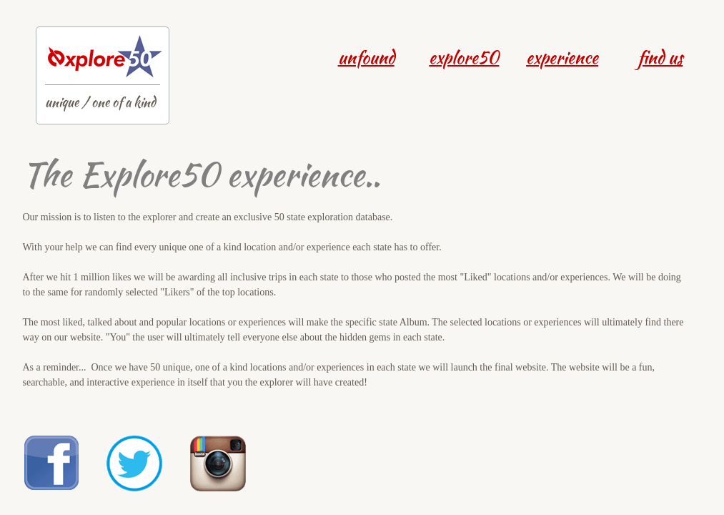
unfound (366, 57)
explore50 (464, 57)
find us (660, 57)
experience (562, 57)
